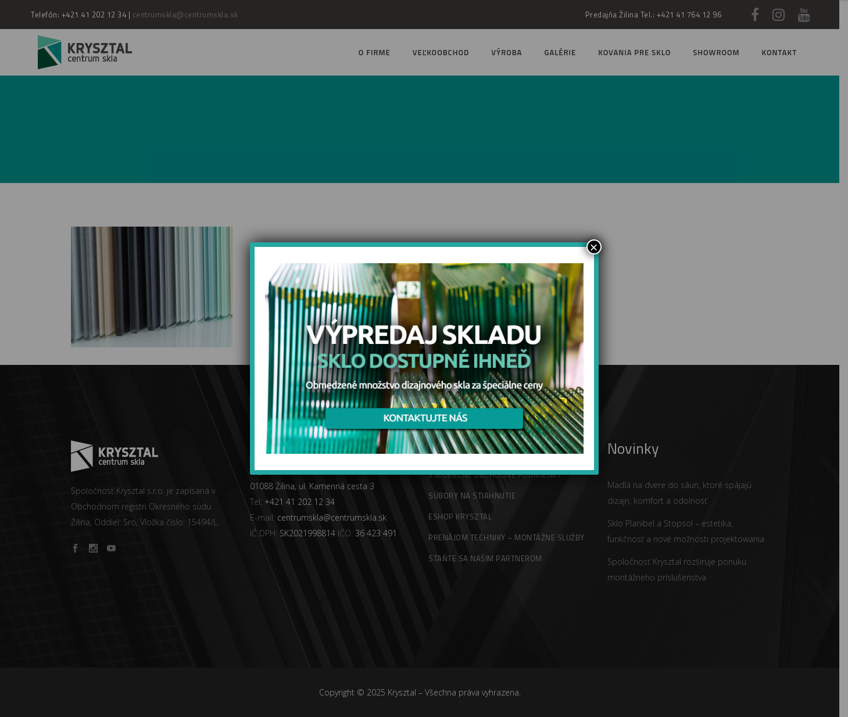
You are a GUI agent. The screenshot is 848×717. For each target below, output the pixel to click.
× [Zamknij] (593, 246)
